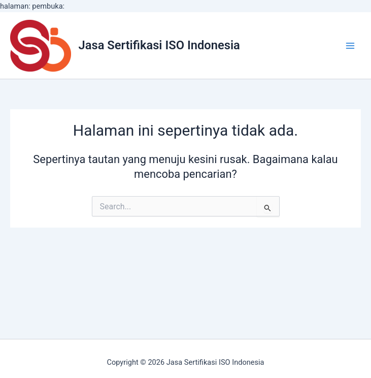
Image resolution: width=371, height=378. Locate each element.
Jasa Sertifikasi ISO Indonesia (159, 45)
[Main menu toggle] (350, 45)
